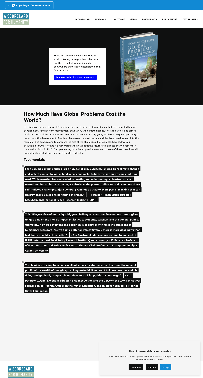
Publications (169, 19)
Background (82, 19)
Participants (149, 19)
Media (133, 19)
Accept (165, 367)
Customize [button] (136, 367)
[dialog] (149, 358)
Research (102, 19)
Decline (152, 367)
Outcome (119, 19)
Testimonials (190, 19)
